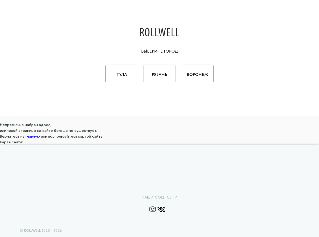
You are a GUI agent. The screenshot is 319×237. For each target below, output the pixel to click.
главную (33, 136)
